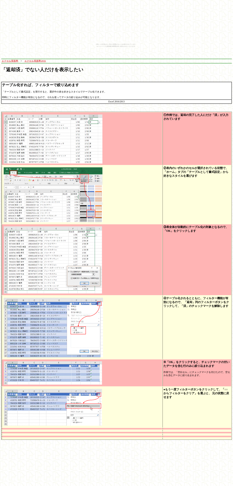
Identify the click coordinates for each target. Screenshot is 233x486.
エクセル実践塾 (10, 61)
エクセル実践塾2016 (35, 61)
